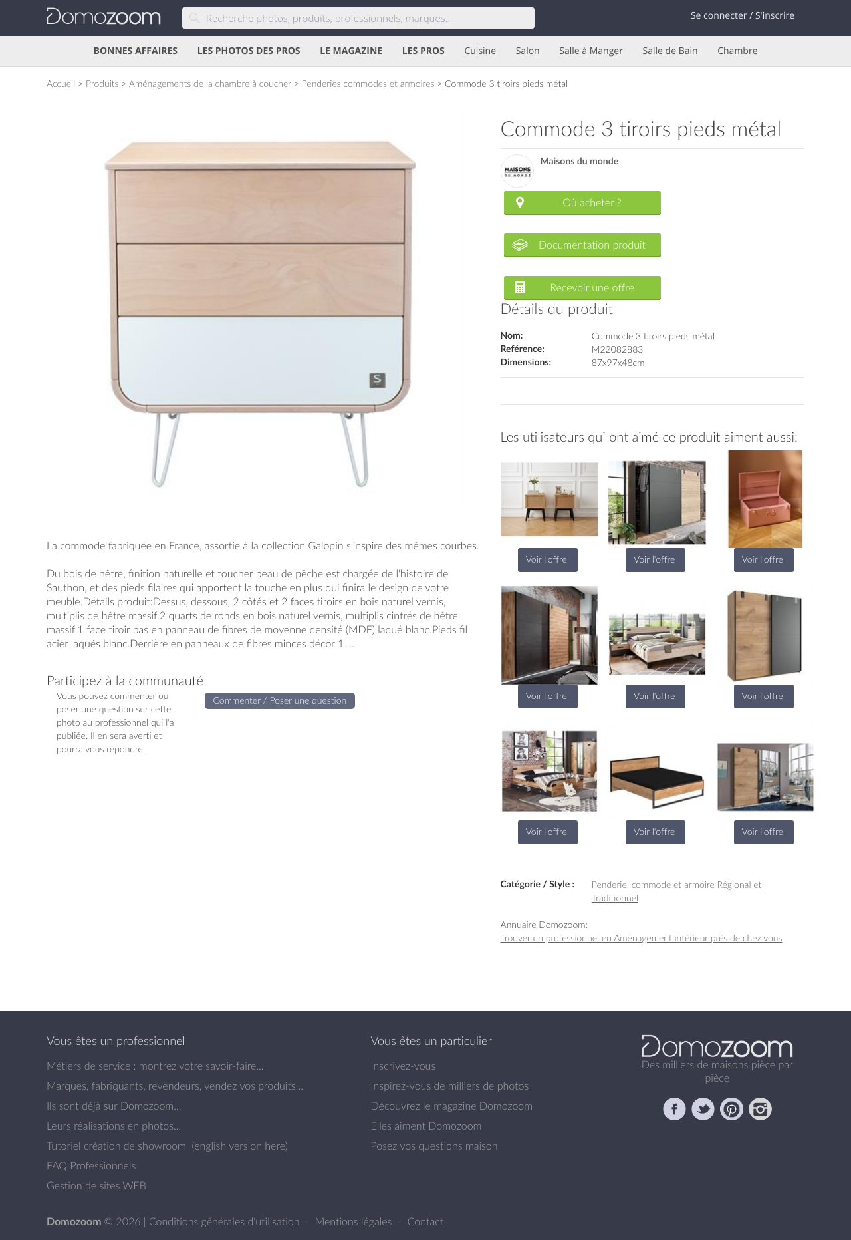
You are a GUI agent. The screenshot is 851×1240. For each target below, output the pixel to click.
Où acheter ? (591, 202)
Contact (426, 1221)
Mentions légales (355, 1221)
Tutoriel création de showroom (116, 1145)
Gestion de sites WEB (96, 1185)
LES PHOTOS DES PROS (249, 51)
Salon (528, 51)
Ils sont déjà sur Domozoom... (114, 1105)
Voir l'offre (546, 559)
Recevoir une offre (592, 287)
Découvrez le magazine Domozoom (452, 1105)
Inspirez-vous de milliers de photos (450, 1085)
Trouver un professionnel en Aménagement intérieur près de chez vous (642, 937)
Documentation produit (592, 244)
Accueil (61, 83)
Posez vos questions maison (434, 1145)
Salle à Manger (591, 51)
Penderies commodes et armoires (368, 83)
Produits (102, 83)
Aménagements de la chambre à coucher (210, 83)
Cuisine (480, 51)
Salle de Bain (670, 51)
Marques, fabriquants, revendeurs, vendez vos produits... (175, 1085)
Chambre (737, 51)
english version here (239, 1145)
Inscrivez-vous (403, 1065)
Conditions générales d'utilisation (226, 1221)
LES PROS (423, 51)
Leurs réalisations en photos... (114, 1125)
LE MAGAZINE (351, 51)
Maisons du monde (580, 161)
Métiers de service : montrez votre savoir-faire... (155, 1065)
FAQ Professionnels (91, 1165)
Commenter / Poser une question (280, 700)
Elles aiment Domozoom (426, 1125)
